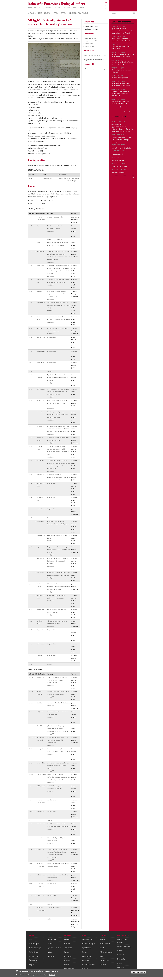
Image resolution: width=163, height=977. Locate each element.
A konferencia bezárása (54, 907)
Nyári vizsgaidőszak (117, 160)
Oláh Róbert (40, 572)
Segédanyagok (69, 969)
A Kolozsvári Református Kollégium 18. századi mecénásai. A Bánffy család (58, 765)
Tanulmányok (86, 956)
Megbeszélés (51, 337)
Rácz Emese (40, 460)
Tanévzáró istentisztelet (119, 166)
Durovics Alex (41, 302)
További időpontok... (129, 112)
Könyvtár (85, 969)
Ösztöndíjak (68, 956)
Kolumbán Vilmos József (37, 31)
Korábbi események (35, 948)
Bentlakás (50, 952)
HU (106, 3)
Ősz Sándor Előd (47, 178)
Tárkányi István (41, 786)
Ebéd (48, 919)
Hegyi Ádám (40, 226)
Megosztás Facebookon (93, 59)
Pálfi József (40, 712)
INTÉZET (39, 13)
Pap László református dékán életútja (58, 703)
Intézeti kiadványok (88, 943)
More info (52, 975)
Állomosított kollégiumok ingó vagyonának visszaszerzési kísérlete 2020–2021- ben (58, 293)
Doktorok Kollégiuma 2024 (120, 78)
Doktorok (103, 964)
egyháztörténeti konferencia (94, 41)
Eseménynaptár (34, 943)
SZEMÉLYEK (72, 13)
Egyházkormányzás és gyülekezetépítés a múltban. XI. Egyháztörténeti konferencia (122, 31)
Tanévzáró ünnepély (118, 173)
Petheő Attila (40, 400)
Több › (132, 177)
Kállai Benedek (41, 875)
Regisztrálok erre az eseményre (95, 69)
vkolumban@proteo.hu (42, 154)
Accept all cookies (138, 972)
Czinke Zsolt (40, 474)
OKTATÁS (55, 13)
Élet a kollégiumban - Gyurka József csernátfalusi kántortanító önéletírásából (57, 740)
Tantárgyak (68, 948)
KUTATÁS (63, 13)
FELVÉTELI (47, 13)
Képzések (67, 943)
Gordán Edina (41, 535)
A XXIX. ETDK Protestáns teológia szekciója (122, 140)
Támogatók (50, 956)
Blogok (31, 964)
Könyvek (84, 952)
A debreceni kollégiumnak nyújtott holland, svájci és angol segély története (57, 561)
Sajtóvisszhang (34, 956)
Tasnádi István (41, 838)
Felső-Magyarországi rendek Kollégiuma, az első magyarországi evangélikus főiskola (57, 414)
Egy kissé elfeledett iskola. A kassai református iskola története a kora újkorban (57, 377)
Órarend (66, 952)
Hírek (30, 939)
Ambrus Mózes (41, 774)
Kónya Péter (40, 412)
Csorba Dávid (40, 351)
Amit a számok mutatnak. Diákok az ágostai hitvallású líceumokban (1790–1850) (58, 305)
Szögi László (40, 265)
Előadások (120, 955)
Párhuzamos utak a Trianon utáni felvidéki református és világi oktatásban (57, 403)
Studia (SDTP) (86, 960)
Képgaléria (120, 967)
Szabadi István (41, 337)
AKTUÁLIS (31, 13)
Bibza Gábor (40, 726)
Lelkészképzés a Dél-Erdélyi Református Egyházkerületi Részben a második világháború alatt (58, 777)
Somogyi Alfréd (41, 749)
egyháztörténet (90, 38)
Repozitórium (86, 948)
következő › (126, 107)
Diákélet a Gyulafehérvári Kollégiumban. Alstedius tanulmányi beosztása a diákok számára (58, 242)
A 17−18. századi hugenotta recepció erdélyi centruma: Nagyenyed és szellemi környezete (58, 391)
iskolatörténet (90, 46)
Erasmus (67, 960)
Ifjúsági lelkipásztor (106, 952)
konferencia (89, 43)
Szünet (49, 371)
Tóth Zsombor (41, 389)
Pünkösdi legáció (117, 154)
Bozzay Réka (40, 558)
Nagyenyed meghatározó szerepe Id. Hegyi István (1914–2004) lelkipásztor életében (58, 549)
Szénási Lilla (40, 849)
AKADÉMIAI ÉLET (83, 13)
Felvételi (67, 939)
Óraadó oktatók (105, 943)
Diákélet (120, 950)
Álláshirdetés (33, 960)
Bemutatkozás (51, 939)
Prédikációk (121, 959)
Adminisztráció (104, 960)
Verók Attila (40, 426)
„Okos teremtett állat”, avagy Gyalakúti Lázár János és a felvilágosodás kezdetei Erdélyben (57, 728)
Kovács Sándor (41, 251)
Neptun (66, 964)
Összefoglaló (50, 231)
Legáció (119, 963)
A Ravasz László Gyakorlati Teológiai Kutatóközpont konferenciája (120, 93)
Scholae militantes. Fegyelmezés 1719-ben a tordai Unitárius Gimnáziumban (57, 680)
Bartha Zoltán (41, 763)
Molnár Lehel (40, 677)
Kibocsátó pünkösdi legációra (121, 148)
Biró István (40, 328)
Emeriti (102, 948)
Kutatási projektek (88, 939)
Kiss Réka (39, 703)
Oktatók (102, 939)
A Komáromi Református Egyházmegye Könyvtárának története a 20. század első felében (58, 477)
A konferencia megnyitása (55, 217)
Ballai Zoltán (40, 291)
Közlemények (33, 952)
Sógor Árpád (40, 362)
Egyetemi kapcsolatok (54, 948)
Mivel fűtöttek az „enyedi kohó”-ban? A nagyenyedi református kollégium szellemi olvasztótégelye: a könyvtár (58, 428)
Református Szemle (88, 964)
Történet (50, 943)
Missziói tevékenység (124, 946)
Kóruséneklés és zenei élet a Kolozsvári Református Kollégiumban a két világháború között (58, 586)
